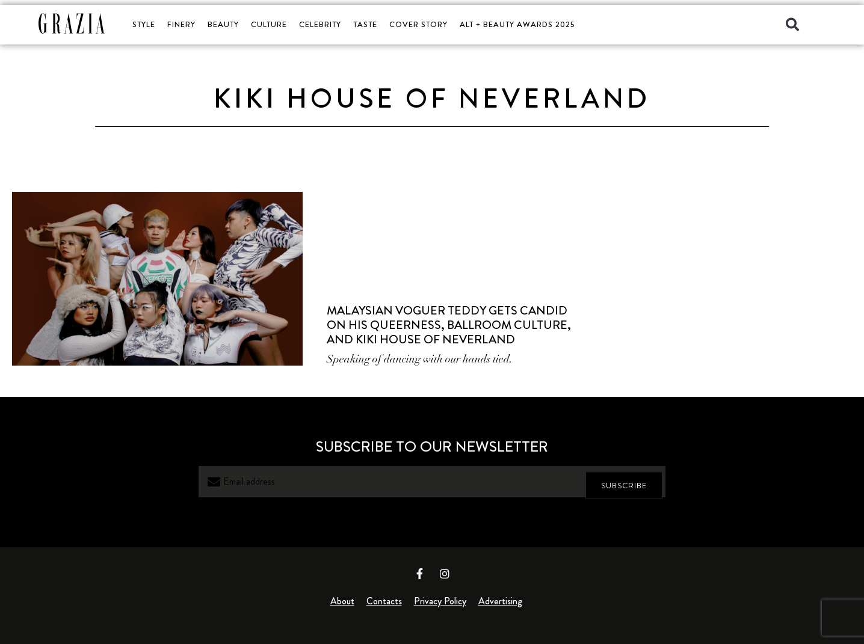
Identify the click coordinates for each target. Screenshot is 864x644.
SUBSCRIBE (624, 482)
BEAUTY (223, 24)
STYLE (143, 24)
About (342, 601)
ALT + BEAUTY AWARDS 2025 (517, 24)
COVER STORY (418, 24)
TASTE (365, 24)
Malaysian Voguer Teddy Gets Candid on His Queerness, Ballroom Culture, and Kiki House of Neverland (449, 325)
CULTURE (269, 24)
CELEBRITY (320, 24)
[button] (792, 24)
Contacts (384, 601)
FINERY (181, 24)
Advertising (500, 601)
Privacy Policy (440, 601)
